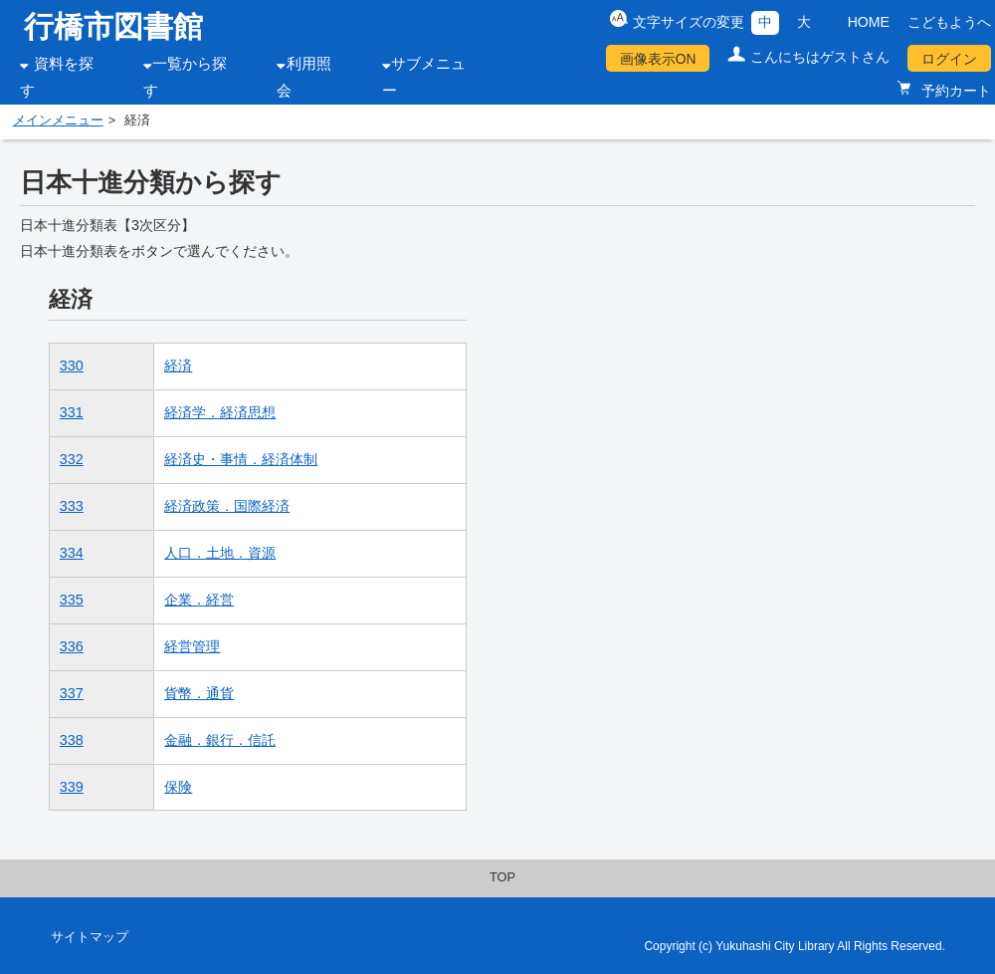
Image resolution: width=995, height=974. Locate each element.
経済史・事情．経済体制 (240, 459)
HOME (869, 22)
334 (72, 553)
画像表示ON (658, 59)
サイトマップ (89, 937)
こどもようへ (949, 22)
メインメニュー (58, 120)
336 (72, 646)
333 (72, 506)
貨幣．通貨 (199, 693)
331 (72, 412)
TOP (502, 877)
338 (72, 740)
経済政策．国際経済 (227, 506)
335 (72, 600)
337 (72, 693)
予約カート (954, 91)
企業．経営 (199, 600)
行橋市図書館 (113, 26)
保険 (178, 787)
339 (72, 787)
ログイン (949, 59)
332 (72, 459)
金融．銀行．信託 (220, 740)
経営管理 (192, 646)
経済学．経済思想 (220, 412)
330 (72, 365)
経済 (178, 365)
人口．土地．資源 (220, 553)
